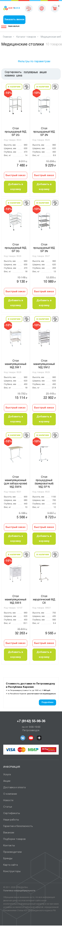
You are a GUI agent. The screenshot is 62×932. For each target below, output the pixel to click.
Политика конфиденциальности (19, 891)
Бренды (7, 858)
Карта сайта (10, 865)
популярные (31, 72)
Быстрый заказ (15, 175)
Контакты (9, 845)
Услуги (7, 774)
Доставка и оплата (14, 787)
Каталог (14, 26)
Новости (8, 800)
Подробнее (47, 702)
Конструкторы (12, 871)
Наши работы (11, 820)
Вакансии (8, 833)
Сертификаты (11, 813)
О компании (10, 794)
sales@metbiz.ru (42, 8)
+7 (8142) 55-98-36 (31, 721)
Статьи (7, 807)
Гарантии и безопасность (18, 826)
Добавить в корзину (15, 186)
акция (43, 72)
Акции (6, 781)
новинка (10, 75)
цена (19, 75)
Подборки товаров (14, 839)
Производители (12, 852)
